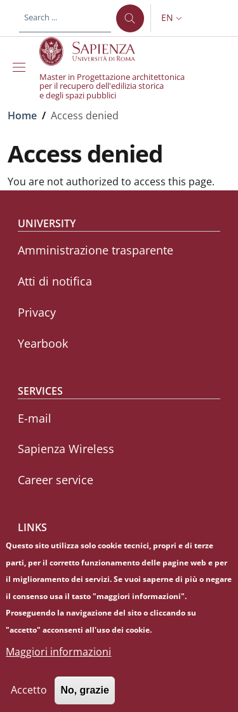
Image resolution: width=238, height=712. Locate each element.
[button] (173, 18)
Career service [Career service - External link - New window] (55, 479)
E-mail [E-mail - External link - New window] (34, 418)
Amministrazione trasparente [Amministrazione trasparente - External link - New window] (95, 250)
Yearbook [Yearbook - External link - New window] (43, 343)
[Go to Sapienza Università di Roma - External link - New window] (94, 51)
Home (22, 115)
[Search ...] (130, 18)
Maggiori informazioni (58, 662)
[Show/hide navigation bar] (22, 67)
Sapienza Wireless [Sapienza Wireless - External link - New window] (66, 448)
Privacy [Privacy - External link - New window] (37, 312)
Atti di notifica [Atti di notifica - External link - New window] (55, 281)
